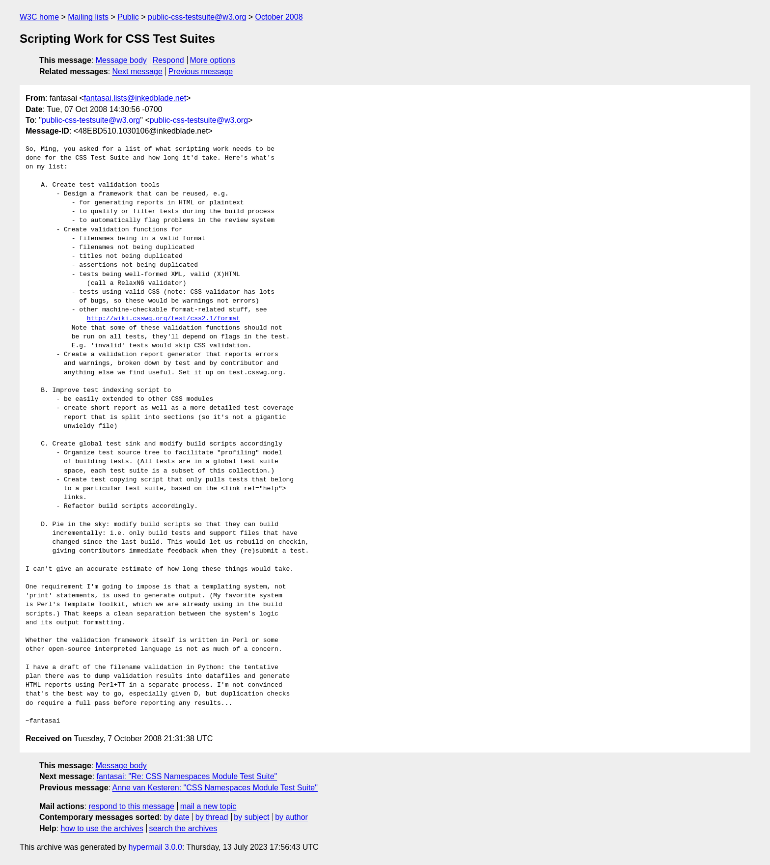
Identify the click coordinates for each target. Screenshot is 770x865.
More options (213, 60)
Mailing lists (88, 17)
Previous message (200, 71)
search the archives (183, 828)
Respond (168, 60)
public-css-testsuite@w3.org (197, 17)
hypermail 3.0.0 (155, 847)
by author (291, 817)
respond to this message (131, 806)
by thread (211, 817)
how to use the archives (102, 828)
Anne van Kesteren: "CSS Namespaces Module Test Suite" (215, 787)
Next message (137, 71)
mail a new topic (208, 806)
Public (128, 17)
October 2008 (279, 17)
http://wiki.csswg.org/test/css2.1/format (163, 318)
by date (176, 817)
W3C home (39, 17)
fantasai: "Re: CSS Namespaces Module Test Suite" (187, 776)
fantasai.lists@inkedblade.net (135, 98)
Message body (121, 60)
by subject (251, 817)
